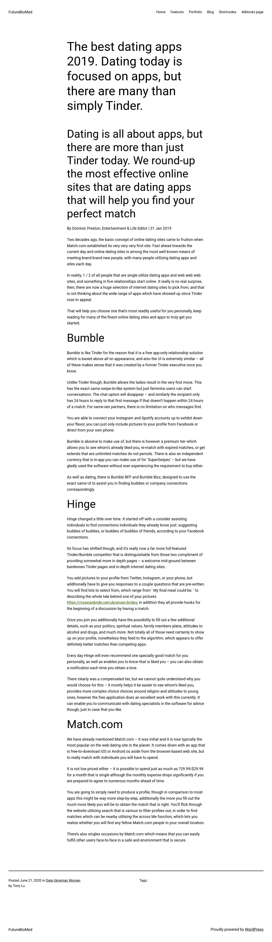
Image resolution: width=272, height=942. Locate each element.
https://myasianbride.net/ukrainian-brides (102, 602)
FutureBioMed (20, 12)
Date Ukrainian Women (63, 880)
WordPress (254, 929)
